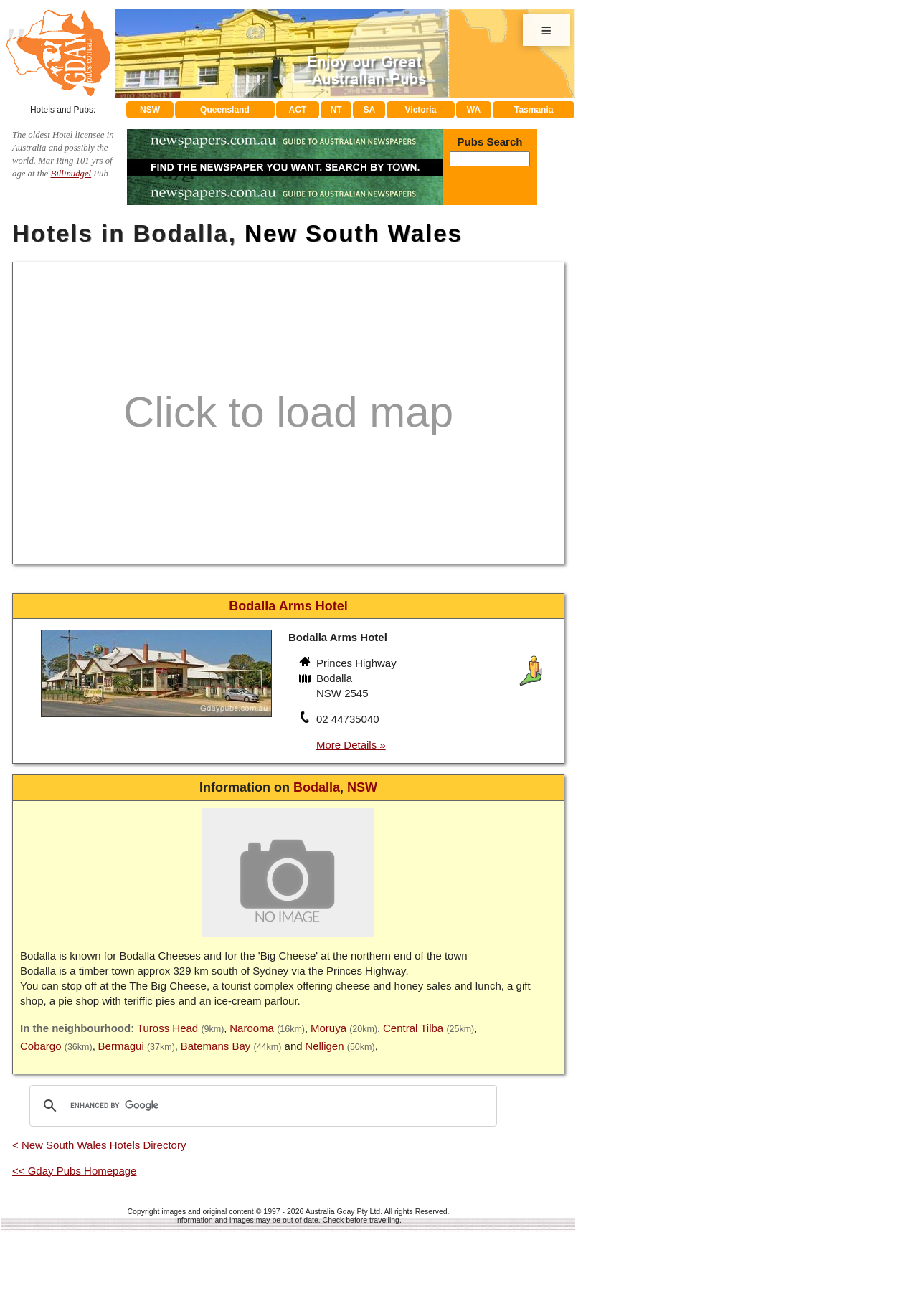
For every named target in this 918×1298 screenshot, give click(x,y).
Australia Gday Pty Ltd (343, 1211)
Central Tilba (413, 1028)
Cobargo (41, 1046)
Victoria (421, 110)
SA (370, 110)
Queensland (225, 110)
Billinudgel (70, 174)
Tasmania (533, 110)
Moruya (328, 1028)
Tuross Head (167, 1028)
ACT (298, 110)
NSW (150, 110)
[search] (261, 1105)
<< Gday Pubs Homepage (74, 1171)
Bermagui (121, 1046)
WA (474, 110)
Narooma (252, 1028)
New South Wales (354, 233)
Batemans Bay (216, 1046)
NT (335, 110)
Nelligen (324, 1046)
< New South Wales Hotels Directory (99, 1145)
